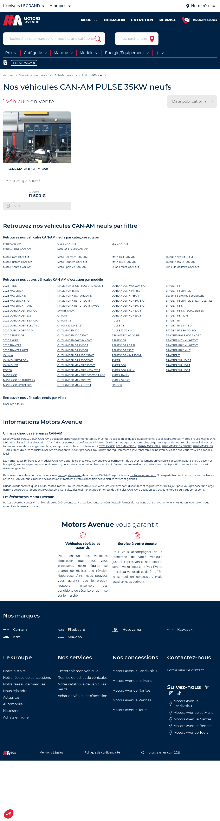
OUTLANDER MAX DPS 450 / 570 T (78, 371)
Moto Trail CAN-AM (123, 257)
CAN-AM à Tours (13, 405)
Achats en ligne (16, 718)
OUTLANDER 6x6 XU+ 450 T (74, 341)
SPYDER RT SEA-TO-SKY (181, 331)
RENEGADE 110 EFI (123, 346)
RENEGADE (119, 341)
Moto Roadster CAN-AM (72, 257)
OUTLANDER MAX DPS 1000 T (76, 366)
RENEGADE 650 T (123, 351)
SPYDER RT (173, 321)
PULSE (116, 321)
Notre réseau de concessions (27, 679)
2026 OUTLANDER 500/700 (20, 311)
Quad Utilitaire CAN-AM (180, 262)
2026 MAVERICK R (14, 296)
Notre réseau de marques (24, 685)
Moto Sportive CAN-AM (71, 267)
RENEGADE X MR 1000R (127, 356)
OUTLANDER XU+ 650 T (126, 316)
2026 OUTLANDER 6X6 (17, 316)
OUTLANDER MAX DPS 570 (74, 381)
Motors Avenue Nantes (131, 691)
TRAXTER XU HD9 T (178, 371)
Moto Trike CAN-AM (124, 262)
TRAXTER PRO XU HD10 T (182, 346)
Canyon (8, 356)
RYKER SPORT (121, 381)
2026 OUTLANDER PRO (18, 331)
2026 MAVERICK (13, 291)
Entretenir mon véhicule (78, 672)
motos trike (83, 487)
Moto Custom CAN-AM (17, 262)
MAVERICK (10, 376)
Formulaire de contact (185, 671)
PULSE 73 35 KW (122, 331)
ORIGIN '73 (64, 321)
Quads (7, 487)
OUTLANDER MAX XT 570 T (74, 386)
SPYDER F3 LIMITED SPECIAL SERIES (189, 301)
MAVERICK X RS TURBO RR (74, 301)
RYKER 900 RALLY (123, 371)
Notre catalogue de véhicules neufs (82, 687)
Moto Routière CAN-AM (72, 262)
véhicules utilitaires (109, 487)
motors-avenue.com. (143, 476)
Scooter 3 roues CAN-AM (72, 249)
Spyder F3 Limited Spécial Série (185, 296)
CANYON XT (10, 366)
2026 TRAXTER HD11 (15, 351)
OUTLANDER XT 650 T (125, 296)
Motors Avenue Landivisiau (134, 672)
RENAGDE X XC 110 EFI (126, 336)
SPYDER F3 (173, 286)
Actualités (11, 699)
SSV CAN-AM (120, 244)
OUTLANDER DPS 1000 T (72, 346)
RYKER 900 (119, 366)
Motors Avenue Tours (129, 711)
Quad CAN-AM (66, 244)
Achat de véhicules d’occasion (82, 697)
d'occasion (75, 476)
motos (52, 487)
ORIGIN (62, 316)
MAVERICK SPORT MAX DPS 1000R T (80, 286)
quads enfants (21, 487)
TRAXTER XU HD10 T (178, 361)
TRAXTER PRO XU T (178, 351)
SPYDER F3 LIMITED (178, 291)
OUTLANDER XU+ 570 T (126, 311)
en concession (141, 578)
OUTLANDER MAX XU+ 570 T (130, 286)
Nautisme (11, 712)
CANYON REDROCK (15, 361)
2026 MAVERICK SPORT (18, 301)
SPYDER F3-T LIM (177, 316)
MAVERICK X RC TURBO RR (74, 296)
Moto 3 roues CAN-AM (17, 249)
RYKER (116, 361)
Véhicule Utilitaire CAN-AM (182, 267)
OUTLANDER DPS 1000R (72, 351)
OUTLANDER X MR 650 (126, 291)
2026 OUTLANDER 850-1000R (21, 321)
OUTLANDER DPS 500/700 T (75, 361)
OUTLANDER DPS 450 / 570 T (75, 356)
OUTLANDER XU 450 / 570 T (129, 306)
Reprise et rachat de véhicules (83, 679)
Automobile (13, 705)
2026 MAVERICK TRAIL (17, 306)
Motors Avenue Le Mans (132, 682)
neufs (61, 476)
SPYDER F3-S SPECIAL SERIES (185, 311)
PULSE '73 (118, 326)
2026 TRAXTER (12, 346)
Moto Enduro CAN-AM (17, 267)
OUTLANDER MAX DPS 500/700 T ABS (81, 376)
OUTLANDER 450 (68, 331)
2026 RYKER (11, 341)
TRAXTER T (173, 356)
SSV (94, 487)
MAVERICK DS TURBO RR (19, 381)
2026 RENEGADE (13, 336)
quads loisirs (38, 487)
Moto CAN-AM (12, 244)
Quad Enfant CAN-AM (125, 267)
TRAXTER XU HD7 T (178, 366)
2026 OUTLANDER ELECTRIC (21, 326)
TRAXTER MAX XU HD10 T (182, 341)
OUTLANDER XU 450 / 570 (128, 301)
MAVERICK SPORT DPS (17, 386)
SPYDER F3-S (174, 306)
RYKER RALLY (120, 376)
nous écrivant (134, 583)
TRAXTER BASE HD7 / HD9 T (183, 336)
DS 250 (7, 371)
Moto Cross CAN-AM (16, 257)
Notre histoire (14, 672)
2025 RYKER (11, 286)
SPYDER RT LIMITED (179, 326)
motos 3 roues (66, 487)
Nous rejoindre (15, 692)
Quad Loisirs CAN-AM (179, 257)
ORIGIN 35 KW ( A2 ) (69, 326)
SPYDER (117, 386)
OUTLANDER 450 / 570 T (72, 336)
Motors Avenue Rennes (131, 701)
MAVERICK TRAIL (68, 291)
